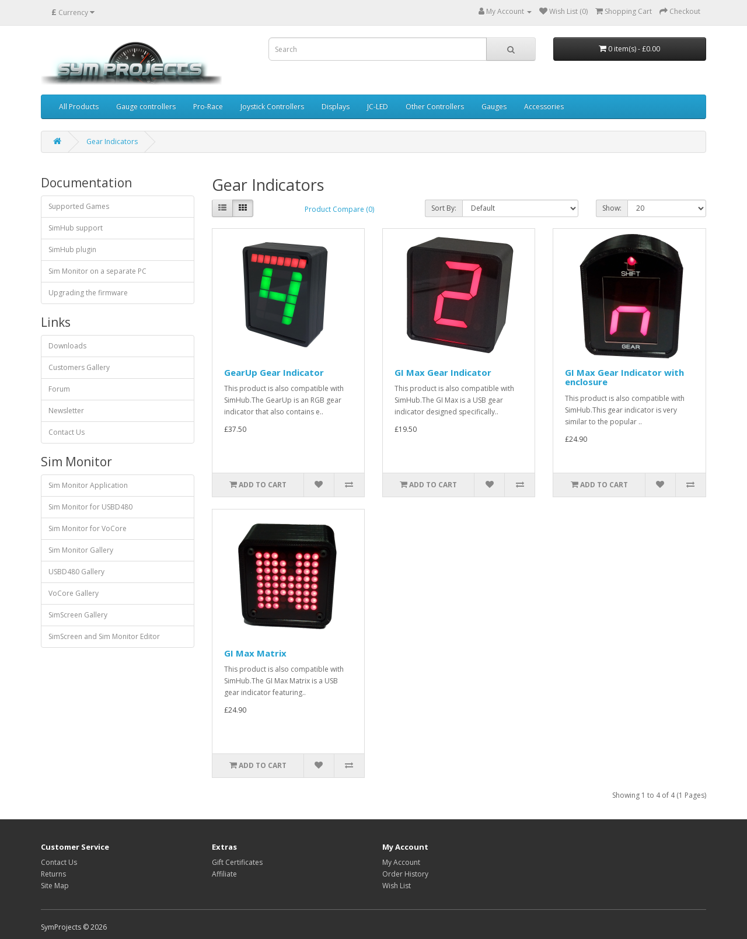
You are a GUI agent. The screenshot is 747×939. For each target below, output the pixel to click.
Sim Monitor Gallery (80, 550)
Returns (53, 874)
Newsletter (66, 411)
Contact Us (66, 432)
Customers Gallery (79, 367)
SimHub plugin (72, 249)
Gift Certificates (237, 862)
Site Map (55, 886)
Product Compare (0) (339, 209)
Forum (59, 389)
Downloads (67, 346)
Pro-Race (208, 106)
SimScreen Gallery (77, 615)
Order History (405, 874)
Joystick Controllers (272, 106)
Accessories (544, 106)
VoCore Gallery (73, 593)
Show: (612, 208)
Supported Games (78, 206)
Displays (336, 106)
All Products (79, 106)
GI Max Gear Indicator (443, 372)
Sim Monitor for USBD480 (90, 507)
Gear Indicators (112, 141)
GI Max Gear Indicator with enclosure (624, 377)
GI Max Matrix (255, 653)
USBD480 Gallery (76, 572)
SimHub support (75, 228)
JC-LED (377, 106)
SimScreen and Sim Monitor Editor (104, 636)
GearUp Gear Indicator (274, 372)
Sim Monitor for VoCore (87, 528)
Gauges (494, 106)
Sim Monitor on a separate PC (97, 271)
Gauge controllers (146, 106)
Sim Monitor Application (88, 485)
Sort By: (443, 208)
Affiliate (224, 874)
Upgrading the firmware (88, 293)
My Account (401, 862)
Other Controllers (435, 106)
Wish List (396, 886)
